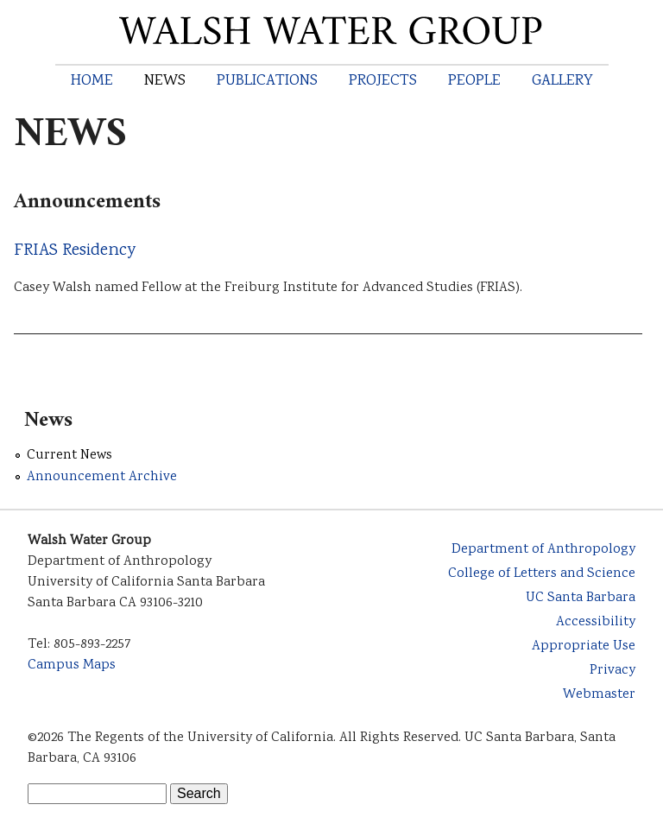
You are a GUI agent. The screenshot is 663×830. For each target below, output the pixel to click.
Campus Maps (72, 665)
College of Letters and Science (541, 574)
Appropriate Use (583, 646)
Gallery (562, 81)
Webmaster (599, 695)
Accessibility (595, 622)
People (474, 81)
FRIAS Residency (75, 250)
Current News (69, 455)
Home (92, 81)
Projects (383, 81)
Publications (267, 81)
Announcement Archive (102, 477)
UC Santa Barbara (580, 598)
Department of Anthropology (543, 550)
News (165, 81)
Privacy (612, 671)
